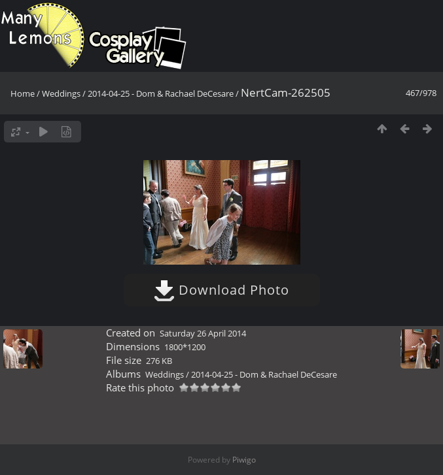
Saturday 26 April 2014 (203, 333)
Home (22, 93)
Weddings (61, 93)
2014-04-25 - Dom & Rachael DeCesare (161, 93)
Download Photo (221, 290)
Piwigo (244, 459)
